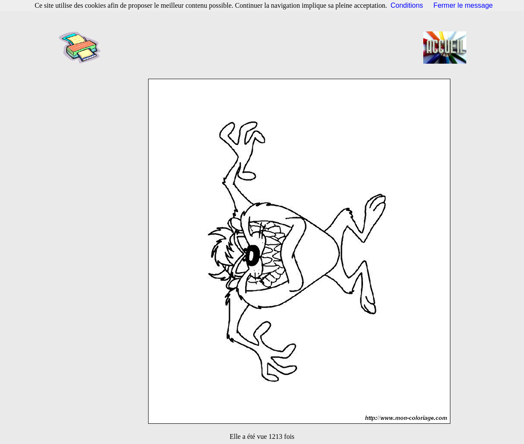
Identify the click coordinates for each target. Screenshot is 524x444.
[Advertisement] (265, 47)
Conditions (407, 5)
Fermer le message (463, 5)
